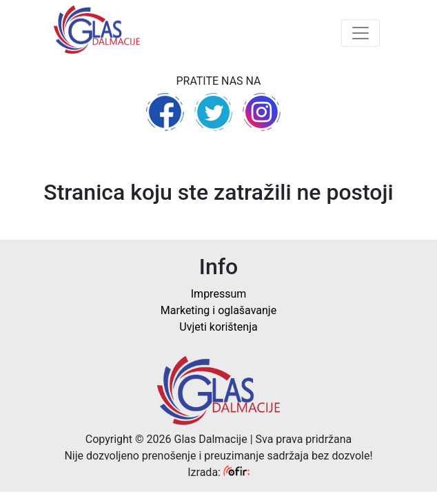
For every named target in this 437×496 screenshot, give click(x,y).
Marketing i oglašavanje (218, 310)
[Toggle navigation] (360, 33)
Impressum (219, 293)
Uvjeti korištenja (218, 326)
